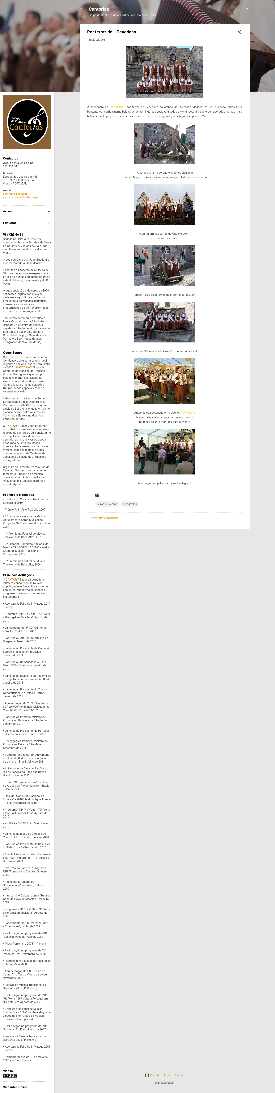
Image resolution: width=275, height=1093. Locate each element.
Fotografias (129, 504)
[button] (239, 32)
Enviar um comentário (105, 518)
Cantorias (99, 9)
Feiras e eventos (107, 504)
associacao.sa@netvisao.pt (20, 197)
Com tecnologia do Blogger (164, 1075)
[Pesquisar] (247, 10)
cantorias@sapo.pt (15, 194)
